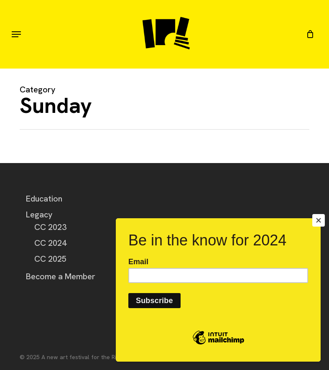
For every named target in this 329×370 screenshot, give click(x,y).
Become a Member (60, 276)
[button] (16, 34)
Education (44, 198)
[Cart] (308, 34)
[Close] (318, 220)
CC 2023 (50, 227)
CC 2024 (50, 242)
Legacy (39, 214)
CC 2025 (50, 258)
